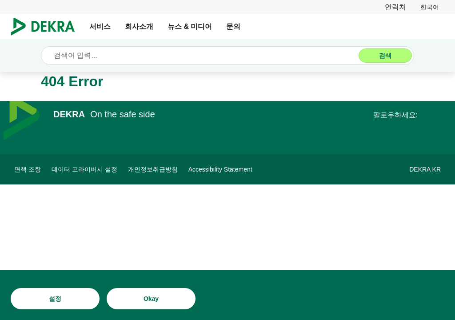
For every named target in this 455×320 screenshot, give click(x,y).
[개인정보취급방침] (153, 169)
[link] (429, 7)
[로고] (46, 26)
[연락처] (395, 7)
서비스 (100, 26)
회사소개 (139, 26)
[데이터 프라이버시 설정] (84, 169)
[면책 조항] (27, 169)
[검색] (385, 55)
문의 (233, 26)
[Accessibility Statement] (220, 169)
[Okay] (151, 298)
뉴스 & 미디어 (190, 26)
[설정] (55, 298)
